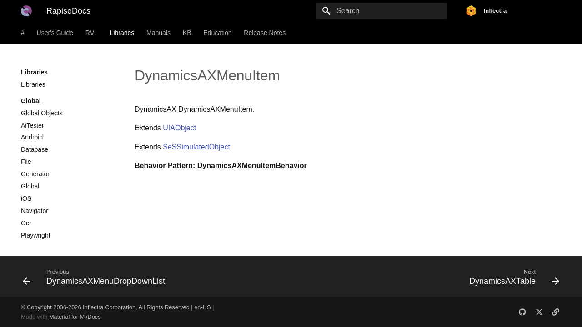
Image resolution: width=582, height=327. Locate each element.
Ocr (26, 223)
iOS (26, 198)
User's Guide (55, 32)
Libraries (122, 32)
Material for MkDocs (75, 316)
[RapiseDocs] (26, 11)
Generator (35, 174)
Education (217, 32)
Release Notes (265, 32)
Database (34, 149)
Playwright (35, 235)
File (26, 161)
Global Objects (42, 113)
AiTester (32, 125)
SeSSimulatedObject (196, 147)
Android (32, 137)
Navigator (34, 210)
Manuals (158, 32)
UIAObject (179, 128)
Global (30, 186)
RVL (91, 32)
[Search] (394, 11)
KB (187, 32)
